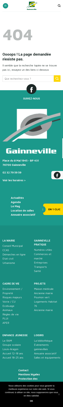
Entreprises (41, 262)
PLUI (5, 318)
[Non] (58, 395)
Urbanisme (8, 262)
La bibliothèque (43, 340)
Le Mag (15, 206)
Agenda (16, 202)
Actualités (17, 197)
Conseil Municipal (12, 245)
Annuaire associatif (23, 214)
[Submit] (57, 78)
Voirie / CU (9, 301)
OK (31, 401)
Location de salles (22, 210)
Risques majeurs (12, 297)
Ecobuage (8, 305)
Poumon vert (42, 297)
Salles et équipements (47, 357)
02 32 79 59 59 (11, 172)
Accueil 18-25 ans (12, 357)
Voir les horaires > (14, 180)
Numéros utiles (43, 249)
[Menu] (5, 6)
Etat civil (7, 258)
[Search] (59, 5)
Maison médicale (44, 288)
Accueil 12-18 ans (12, 353)
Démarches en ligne (14, 254)
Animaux (7, 310)
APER (5, 322)
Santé (37, 270)
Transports (40, 266)
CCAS (5, 250)
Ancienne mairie (43, 293)
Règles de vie (10, 314)
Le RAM (7, 340)
